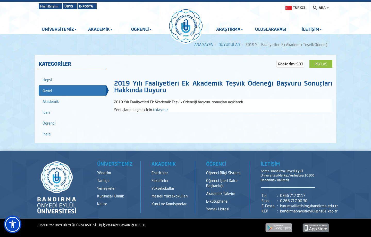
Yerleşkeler (106, 188)
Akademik (51, 101)
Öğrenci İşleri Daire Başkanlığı (222, 183)
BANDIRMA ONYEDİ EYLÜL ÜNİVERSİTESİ (67, 225)
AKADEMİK (100, 29)
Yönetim (104, 172)
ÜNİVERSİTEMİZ (59, 29)
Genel (47, 90)
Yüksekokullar (162, 188)
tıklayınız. (161, 109)
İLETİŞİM (312, 29)
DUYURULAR (229, 44)
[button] (12, 224)
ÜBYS (76, 6)
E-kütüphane (216, 201)
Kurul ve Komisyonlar (169, 203)
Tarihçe (103, 180)
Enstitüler (159, 172)
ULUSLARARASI (270, 29)
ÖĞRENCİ (141, 29)
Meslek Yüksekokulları (169, 195)
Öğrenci (49, 123)
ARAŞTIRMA (229, 29)
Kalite (102, 203)
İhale (47, 133)
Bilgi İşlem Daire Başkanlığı (115, 225)
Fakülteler (159, 180)
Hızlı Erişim (51, 6)
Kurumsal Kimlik (110, 195)
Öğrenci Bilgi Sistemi (223, 172)
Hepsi (47, 79)
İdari (46, 112)
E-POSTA (100, 6)
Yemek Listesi (217, 208)
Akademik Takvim (220, 193)
